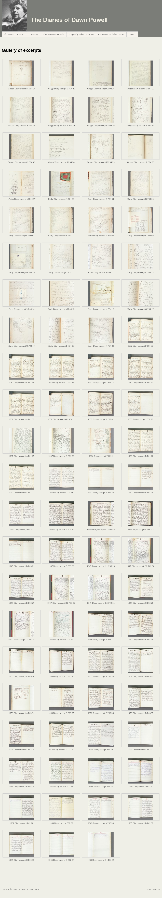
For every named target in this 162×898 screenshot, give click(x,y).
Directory (34, 34)
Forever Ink (156, 889)
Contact (132, 34)
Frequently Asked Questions (81, 34)
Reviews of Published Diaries (111, 34)
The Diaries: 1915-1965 (14, 34)
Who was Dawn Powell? (53, 34)
